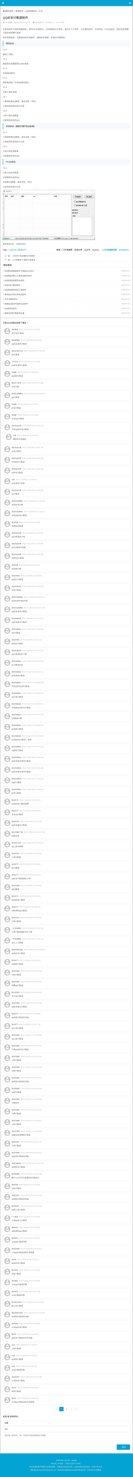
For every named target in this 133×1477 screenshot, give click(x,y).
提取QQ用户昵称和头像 (14, 313)
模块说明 (15, 1185)
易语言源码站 (16, 586)
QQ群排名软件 (11, 308)
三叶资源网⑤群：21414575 (115, 250)
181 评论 (61, 22)
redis (13, 1345)
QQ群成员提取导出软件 (14, 280)
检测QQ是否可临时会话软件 (16, 304)
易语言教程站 (16, 618)
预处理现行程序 (17, 1313)
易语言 (14, 1259)
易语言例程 (16, 886)
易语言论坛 (16, 918)
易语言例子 (16, 821)
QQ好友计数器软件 (17, 250)
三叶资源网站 (16, 928)
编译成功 (15, 1227)
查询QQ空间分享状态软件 (15, 294)
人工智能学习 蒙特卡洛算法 (23, 260)
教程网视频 (16, 340)
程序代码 (15, 1324)
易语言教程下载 (17, 832)
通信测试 (15, 1281)
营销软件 (19, 11)
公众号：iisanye (70, 1460)
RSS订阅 (59, 1460)
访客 (14, 435)
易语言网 (15, 522)
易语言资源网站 (17, 394)
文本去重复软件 (11, 299)
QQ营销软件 (31, 11)
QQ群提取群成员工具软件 (15, 290)
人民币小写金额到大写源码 (23, 256)
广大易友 (15, 1217)
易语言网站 (16, 576)
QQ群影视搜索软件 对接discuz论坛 (19, 271)
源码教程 (15, 329)
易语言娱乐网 (16, 426)
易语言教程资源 (17, 950)
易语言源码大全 (17, 351)
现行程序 (15, 1270)
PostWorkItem (17, 1302)
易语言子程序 (16, 383)
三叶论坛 (15, 362)
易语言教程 (16, 1035)
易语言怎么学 (16, 843)
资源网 (14, 372)
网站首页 (9, 11)
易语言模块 (16, 971)
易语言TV (15, 800)
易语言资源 (16, 1131)
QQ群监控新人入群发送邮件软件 (18, 276)
